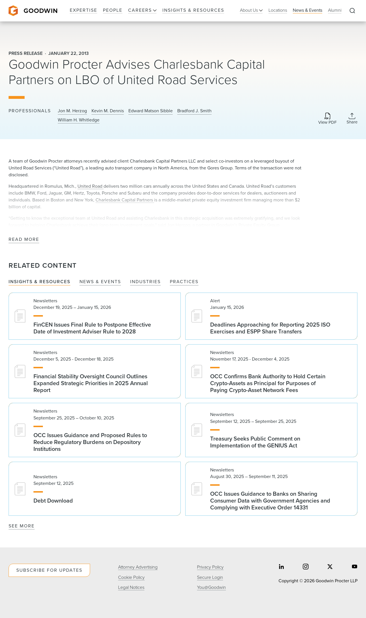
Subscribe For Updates (49, 570)
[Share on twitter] (330, 567)
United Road (90, 186)
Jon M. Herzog (72, 111)
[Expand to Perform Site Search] (352, 11)
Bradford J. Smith (194, 111)
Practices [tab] (184, 282)
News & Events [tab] (100, 282)
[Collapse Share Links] (352, 119)
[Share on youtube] (354, 567)
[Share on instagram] (306, 567)
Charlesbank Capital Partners (125, 200)
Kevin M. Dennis (108, 111)
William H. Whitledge (79, 120)
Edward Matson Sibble (150, 111)
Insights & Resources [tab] (39, 282)
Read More (24, 240)
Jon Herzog (178, 225)
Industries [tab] (145, 282)
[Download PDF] (327, 119)
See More (22, 526)
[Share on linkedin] (281, 567)
